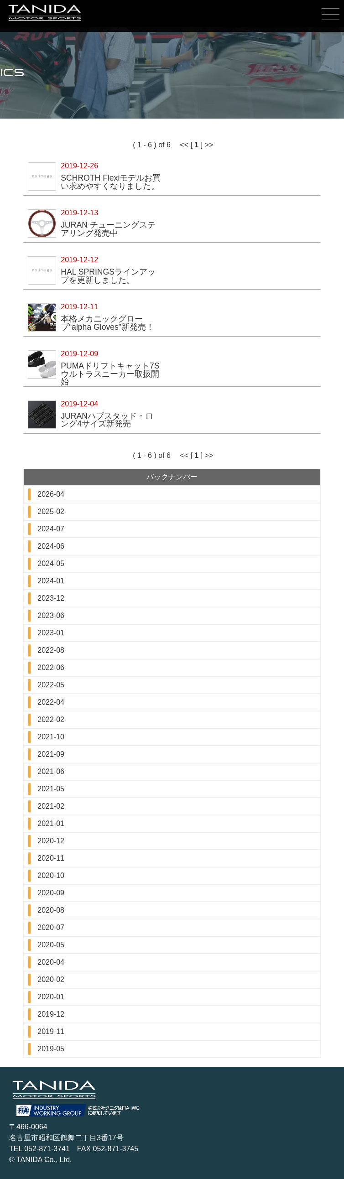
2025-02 (50, 511)
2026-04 (50, 494)
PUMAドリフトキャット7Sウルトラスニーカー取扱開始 (110, 373)
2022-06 (50, 667)
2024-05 (50, 563)
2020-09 (50, 893)
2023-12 (50, 598)
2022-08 (50, 650)
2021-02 (50, 806)
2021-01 (50, 823)
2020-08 (50, 910)
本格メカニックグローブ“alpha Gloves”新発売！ (107, 322)
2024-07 (50, 529)
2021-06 (50, 771)
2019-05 (50, 1049)
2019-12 (50, 1014)
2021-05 (50, 789)
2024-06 (50, 546)
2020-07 (50, 927)
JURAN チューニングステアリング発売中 (108, 228)
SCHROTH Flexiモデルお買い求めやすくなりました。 (111, 181)
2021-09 (50, 754)
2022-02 (50, 719)
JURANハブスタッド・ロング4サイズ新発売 (107, 419)
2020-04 (50, 962)
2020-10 (50, 875)
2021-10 (50, 737)
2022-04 (50, 702)
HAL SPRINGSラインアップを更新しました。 (108, 275)
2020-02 (50, 979)
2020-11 (50, 858)
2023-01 (50, 633)
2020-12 (50, 841)
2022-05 (50, 685)
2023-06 (50, 615)
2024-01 (50, 581)
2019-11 (50, 1031)
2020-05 (50, 945)
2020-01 (50, 997)
